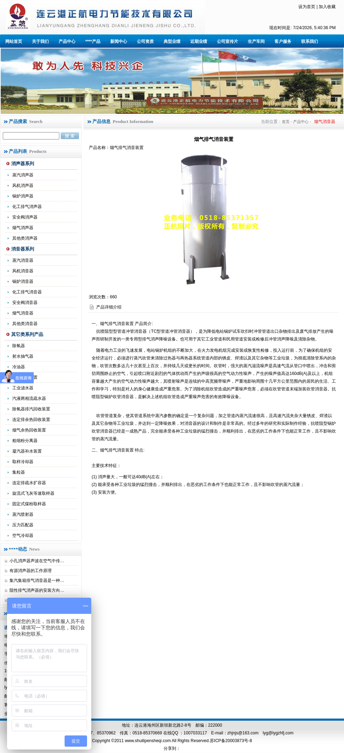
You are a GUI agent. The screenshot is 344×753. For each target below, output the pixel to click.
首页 (286, 121)
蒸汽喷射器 (22, 514)
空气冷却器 (22, 535)
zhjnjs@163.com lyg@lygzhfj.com (260, 733)
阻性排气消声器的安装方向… (36, 590)
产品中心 (67, 41)
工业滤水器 (22, 387)
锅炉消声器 (22, 196)
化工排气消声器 (27, 206)
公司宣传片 (227, 41)
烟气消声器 (22, 227)
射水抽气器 (22, 356)
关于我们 (40, 41)
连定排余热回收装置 (31, 419)
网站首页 (13, 41)
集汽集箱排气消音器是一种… (36, 580)
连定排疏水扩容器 (29, 482)
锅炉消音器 (22, 281)
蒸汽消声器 (22, 175)
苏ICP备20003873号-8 (231, 740)
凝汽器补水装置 (27, 451)
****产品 (92, 41)
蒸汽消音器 (22, 260)
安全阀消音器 (25, 302)
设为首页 (306, 6)
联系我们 (309, 41)
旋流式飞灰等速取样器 (33, 493)
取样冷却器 (22, 461)
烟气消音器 (22, 313)
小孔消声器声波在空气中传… (36, 560)
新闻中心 (118, 41)
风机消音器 (22, 270)
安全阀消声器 (25, 217)
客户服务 (282, 41)
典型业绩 (172, 41)
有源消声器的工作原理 (30, 570)
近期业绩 (198, 41)
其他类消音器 (25, 323)
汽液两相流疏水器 (29, 398)
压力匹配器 (22, 524)
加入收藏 (327, 6)
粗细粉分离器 (25, 440)
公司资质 (145, 41)
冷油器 (18, 366)
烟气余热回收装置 (29, 430)
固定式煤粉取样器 (29, 503)
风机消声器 (22, 185)
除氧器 (18, 345)
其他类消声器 (25, 238)
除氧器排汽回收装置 (31, 409)
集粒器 (18, 472)
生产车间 (256, 41)
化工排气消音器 (27, 292)
